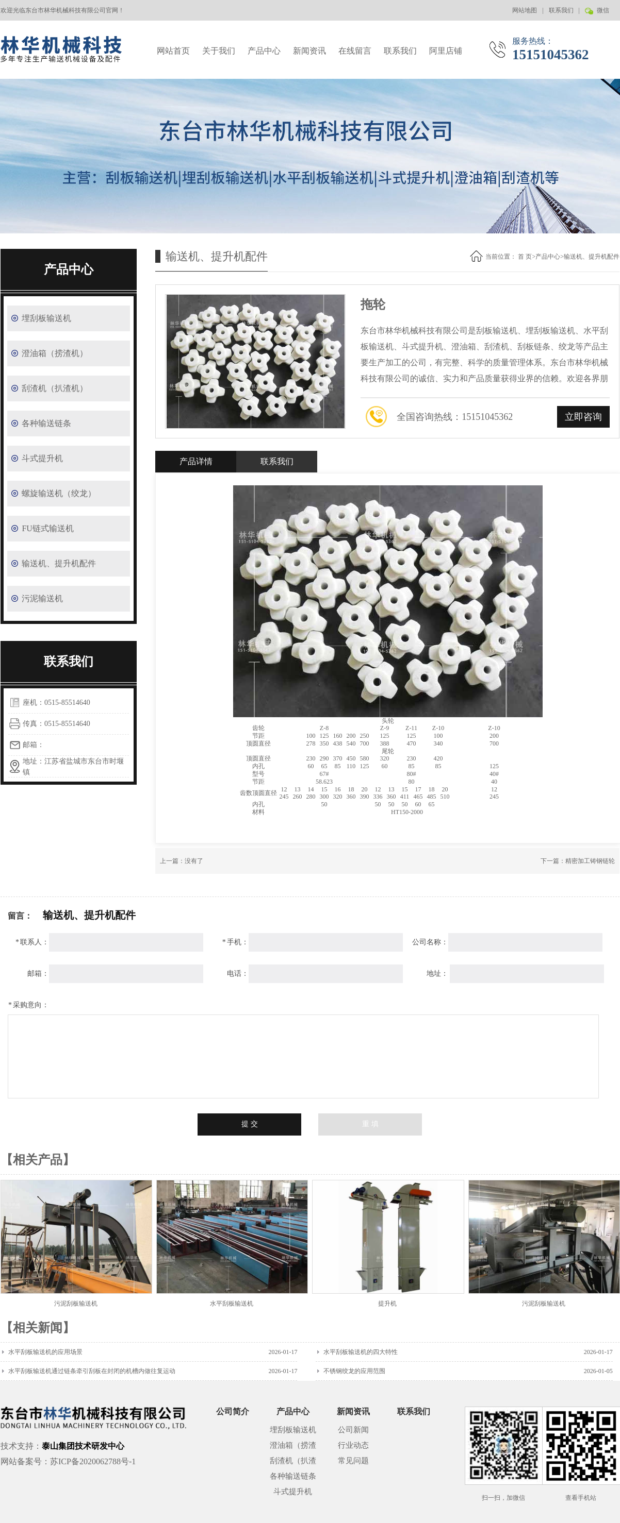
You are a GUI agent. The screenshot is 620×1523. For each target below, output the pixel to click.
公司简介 (232, 1411)
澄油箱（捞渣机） (55, 353)
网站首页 (173, 50)
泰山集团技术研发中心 (83, 1446)
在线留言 (354, 50)
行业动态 (353, 1445)
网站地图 (524, 10)
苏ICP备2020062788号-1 (93, 1461)
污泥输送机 (42, 598)
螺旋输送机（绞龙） (59, 493)
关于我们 (218, 50)
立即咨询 (583, 417)
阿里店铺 (445, 50)
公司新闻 (353, 1430)
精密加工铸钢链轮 (590, 861)
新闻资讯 (309, 50)
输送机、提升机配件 (59, 563)
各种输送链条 (46, 423)
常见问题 (353, 1461)
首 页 (525, 256)
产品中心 (264, 50)
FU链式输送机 (47, 528)
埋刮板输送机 (46, 318)
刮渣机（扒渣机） (55, 388)
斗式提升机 (42, 458)
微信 (602, 14)
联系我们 (561, 10)
